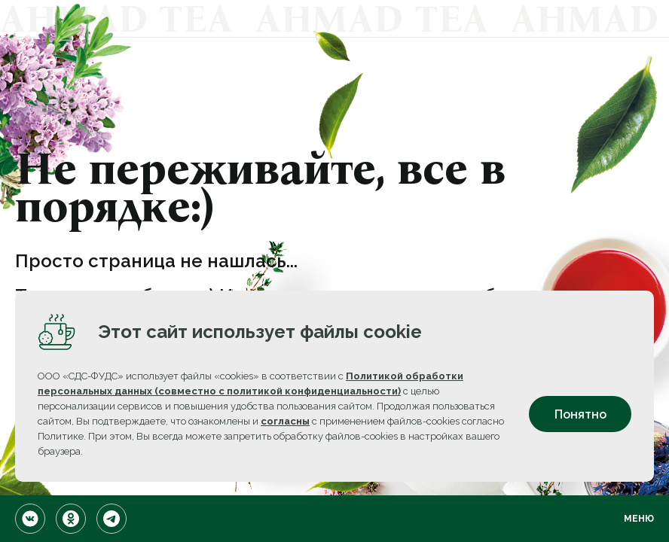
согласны (285, 421)
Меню (639, 518)
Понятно (580, 414)
